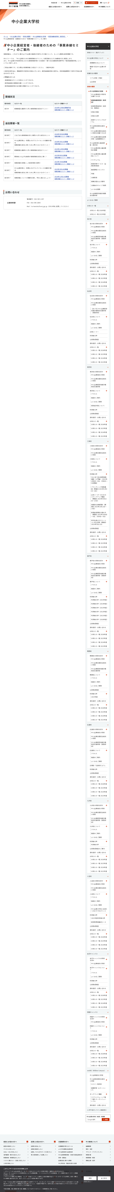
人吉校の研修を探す (96, 858)
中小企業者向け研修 (39, 13)
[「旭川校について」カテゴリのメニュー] (106, 222)
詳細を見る (87, 1181)
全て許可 (104, 1178)
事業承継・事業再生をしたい (12, 1135)
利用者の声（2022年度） (99, 589)
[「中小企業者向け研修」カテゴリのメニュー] (106, 68)
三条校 (89, 418)
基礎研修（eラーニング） (98, 1066)
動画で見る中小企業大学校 (98, 45)
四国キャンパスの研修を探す (97, 995)
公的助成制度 (94, 240)
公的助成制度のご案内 (97, 826)
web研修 (93, 59)
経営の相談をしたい (9, 1123)
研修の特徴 (95, 89)
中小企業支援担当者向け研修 (97, 104)
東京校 (89, 344)
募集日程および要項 (98, 158)
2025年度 (94, 674)
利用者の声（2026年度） (99, 596)
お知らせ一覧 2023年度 (99, 263)
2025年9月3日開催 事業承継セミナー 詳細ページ (64, 133)
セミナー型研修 (96, 1061)
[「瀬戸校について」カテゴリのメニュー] (106, 559)
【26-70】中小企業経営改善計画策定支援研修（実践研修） (99, 288)
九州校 (89, 778)
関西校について (95, 652)
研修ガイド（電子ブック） (96, 29)
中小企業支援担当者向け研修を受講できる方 (98, 109)
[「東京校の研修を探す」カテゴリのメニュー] (106, 349)
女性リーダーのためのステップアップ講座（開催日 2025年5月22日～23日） (99, 475)
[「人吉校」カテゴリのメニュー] (108, 853)
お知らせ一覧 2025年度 (98, 191)
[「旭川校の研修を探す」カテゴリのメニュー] (106, 201)
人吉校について (95, 871)
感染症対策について (98, 383)
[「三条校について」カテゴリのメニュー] (106, 436)
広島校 (89, 702)
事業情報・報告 (90, 1135)
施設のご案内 (95, 229)
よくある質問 (95, 166)
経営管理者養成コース (98, 899)
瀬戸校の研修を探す (96, 538)
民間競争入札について (97, 40)
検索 (105, 1096)
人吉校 (89, 853)
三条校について (95, 436)
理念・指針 (89, 1126)
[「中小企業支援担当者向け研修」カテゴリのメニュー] (106, 104)
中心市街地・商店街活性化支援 (67, 1140)
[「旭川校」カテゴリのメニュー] (108, 196)
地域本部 (54, 2)
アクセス (94, 225)
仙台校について (95, 294)
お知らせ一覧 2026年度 (98, 187)
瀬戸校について (95, 559)
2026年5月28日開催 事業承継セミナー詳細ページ (64, 112)
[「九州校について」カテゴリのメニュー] (106, 803)
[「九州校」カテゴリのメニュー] (108, 778)
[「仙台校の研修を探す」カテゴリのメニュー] (106, 273)
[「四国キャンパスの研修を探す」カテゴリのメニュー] (106, 995)
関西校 (89, 628)
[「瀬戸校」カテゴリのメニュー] (108, 533)
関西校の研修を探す (96, 633)
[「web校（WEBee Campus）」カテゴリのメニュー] (108, 1047)
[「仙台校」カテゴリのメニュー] (108, 268)
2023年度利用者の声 (98, 895)
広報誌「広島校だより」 (98, 742)
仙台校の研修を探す (96, 273)
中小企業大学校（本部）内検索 (96, 1093)
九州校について (95, 803)
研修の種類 (26, 13)
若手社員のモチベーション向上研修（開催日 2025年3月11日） (98, 499)
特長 (92, 151)
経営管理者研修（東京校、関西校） (98, 84)
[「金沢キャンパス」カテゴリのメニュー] (108, 931)
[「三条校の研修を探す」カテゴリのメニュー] (106, 423)
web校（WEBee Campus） (96, 1047)
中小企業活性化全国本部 (65, 1129)
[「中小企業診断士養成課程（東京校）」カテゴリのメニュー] (106, 121)
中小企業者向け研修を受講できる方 (98, 72)
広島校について (95, 727)
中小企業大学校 (66, 2)
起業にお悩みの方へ (73, 6)
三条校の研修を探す (96, 423)
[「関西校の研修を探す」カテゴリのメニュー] (106, 633)
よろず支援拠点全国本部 (65, 1126)
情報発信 (43, 1160)
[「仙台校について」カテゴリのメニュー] (106, 294)
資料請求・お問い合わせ (98, 244)
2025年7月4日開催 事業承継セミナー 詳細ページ (64, 140)
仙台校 (89, 268)
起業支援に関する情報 (64, 1137)
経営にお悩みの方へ (55, 6)
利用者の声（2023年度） (99, 585)
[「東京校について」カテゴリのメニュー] (106, 368)
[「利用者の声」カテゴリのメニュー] (106, 451)
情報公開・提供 (90, 1137)
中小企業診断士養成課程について (98, 132)
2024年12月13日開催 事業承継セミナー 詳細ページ (64, 155)
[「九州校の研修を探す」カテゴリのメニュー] (106, 782)
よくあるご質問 (92, 177)
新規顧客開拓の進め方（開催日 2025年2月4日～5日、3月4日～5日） (99, 491)
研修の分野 (95, 93)
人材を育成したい (9, 1140)
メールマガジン (43, 1154)
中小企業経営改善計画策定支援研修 (98, 171)
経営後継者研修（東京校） (57, 13)
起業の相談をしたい (37, 1126)
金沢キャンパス (92, 931)
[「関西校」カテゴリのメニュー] (108, 628)
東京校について (95, 368)
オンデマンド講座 (96, 1071)
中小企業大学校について (95, 35)
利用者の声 (93, 237)
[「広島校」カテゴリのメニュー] (108, 702)
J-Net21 (70, 1160)
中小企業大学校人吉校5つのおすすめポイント (99, 887)
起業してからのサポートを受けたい (41, 1129)
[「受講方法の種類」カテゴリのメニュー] (108, 50)
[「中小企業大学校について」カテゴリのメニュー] (108, 35)
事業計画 (88, 1132)
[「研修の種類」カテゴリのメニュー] (108, 63)
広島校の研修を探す (96, 706)
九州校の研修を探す (96, 782)
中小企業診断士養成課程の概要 (98, 126)
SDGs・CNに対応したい (11, 1129)
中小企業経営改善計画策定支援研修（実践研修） (98, 215)
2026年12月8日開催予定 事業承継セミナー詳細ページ (64, 86)
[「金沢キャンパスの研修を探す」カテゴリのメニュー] (106, 936)
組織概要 (88, 1123)
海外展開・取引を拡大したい (12, 1132)
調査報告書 (98, 1154)
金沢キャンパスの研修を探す (97, 936)
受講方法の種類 (92, 50)
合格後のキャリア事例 (98, 162)
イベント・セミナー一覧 (70, 1154)
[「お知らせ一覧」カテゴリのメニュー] (108, 183)
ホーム (6, 13)
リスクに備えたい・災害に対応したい (15, 1137)
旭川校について (95, 222)
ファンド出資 (62, 1143)
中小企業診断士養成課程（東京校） (97, 121)
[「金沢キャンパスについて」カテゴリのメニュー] (106, 946)
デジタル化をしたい (9, 1126)
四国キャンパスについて (97, 1004)
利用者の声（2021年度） (99, 592)
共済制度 (98, 1148)
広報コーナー (94, 309)
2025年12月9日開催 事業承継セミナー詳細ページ (64, 127)
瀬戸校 (89, 533)
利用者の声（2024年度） (99, 581)
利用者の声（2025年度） (99, 577)
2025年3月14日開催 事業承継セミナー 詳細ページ (64, 147)
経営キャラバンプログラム (98, 98)
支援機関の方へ (89, 6)
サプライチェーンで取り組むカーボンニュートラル (98, 1076)
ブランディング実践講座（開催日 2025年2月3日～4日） (99, 466)
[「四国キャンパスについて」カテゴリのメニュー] (106, 1004)
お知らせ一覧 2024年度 (99, 259)
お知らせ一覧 (91, 183)
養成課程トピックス (98, 147)
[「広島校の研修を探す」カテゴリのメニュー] (106, 706)
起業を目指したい (36, 1123)
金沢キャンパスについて (97, 946)
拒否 (90, 1178)
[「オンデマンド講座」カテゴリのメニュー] (106, 1071)
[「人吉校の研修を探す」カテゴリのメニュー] (106, 858)
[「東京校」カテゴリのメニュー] (108, 344)
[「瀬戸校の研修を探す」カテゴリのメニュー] (106, 538)
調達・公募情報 (16, 1148)
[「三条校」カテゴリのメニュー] (108, 418)
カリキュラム (95, 137)
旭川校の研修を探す (96, 201)
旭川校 (89, 196)
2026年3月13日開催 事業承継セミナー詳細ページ (64, 119)
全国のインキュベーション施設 (16, 1154)
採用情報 (16, 1160)
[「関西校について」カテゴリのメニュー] (106, 652)
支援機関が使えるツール (65, 1123)
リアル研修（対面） (96, 55)
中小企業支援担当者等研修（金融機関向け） (98, 115)
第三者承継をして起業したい (39, 1132)
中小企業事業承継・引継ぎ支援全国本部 (70, 1132)
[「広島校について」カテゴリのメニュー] (106, 727)
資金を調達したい (9, 1143)
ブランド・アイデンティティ (94, 1129)
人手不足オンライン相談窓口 (96, 1087)
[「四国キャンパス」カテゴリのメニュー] (108, 989)
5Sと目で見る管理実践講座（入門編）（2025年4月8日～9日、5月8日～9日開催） (99, 457)
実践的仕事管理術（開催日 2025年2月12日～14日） (99, 484)
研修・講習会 (62, 1135)
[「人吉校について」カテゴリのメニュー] (106, 871)
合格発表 (94, 154)
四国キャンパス (92, 989)
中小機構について (104, 6)
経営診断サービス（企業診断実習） (98, 142)
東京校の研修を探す (96, 349)
